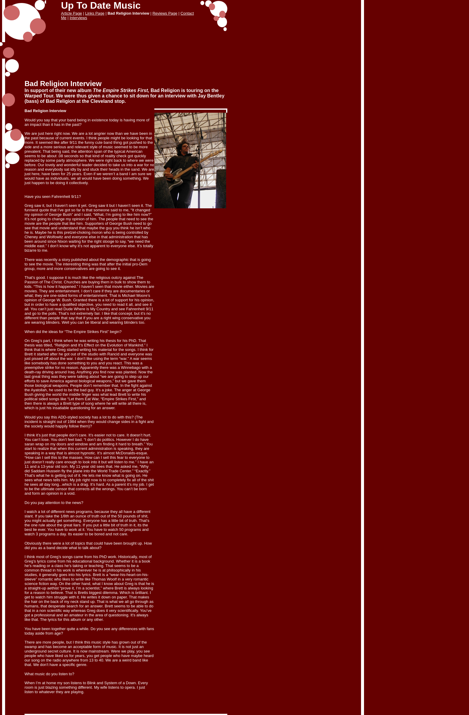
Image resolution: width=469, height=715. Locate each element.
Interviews (78, 18)
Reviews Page (165, 13)
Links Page (94, 13)
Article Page (71, 13)
